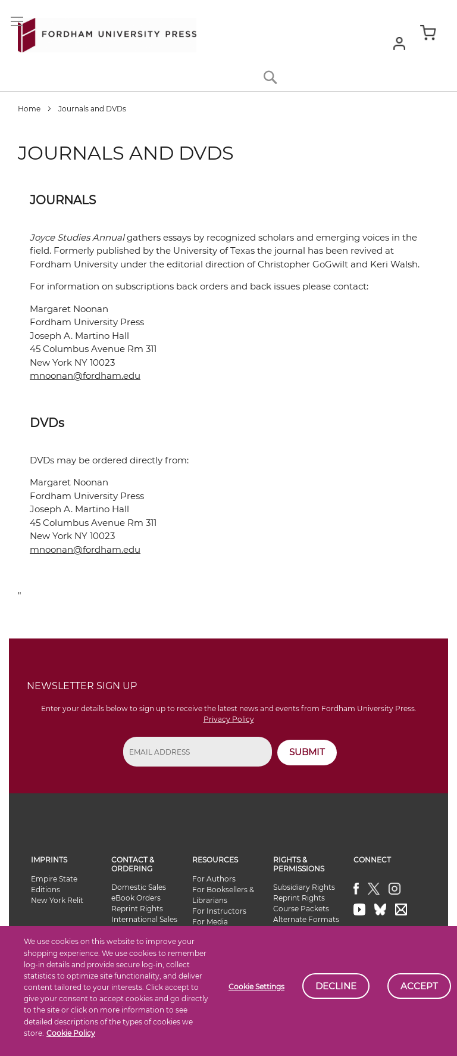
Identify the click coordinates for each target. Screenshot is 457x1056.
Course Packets (301, 908)
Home (30, 108)
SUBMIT (307, 752)
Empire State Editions (54, 884)
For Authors (214, 878)
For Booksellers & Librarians (223, 895)
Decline (335, 986)
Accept (419, 986)
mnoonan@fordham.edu (85, 375)
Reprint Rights (137, 908)
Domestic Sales (138, 887)
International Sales (144, 919)
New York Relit (57, 900)
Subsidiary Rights (304, 887)
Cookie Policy (70, 1033)
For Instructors (219, 911)
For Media (210, 921)
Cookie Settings (256, 986)
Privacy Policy (229, 719)
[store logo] (107, 32)
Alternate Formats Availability (306, 924)
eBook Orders (136, 897)
